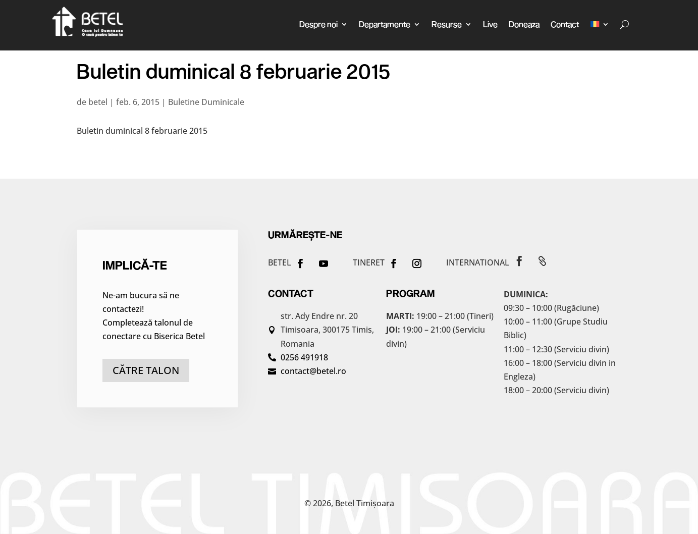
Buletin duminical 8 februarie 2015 (142, 130)
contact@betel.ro (313, 371)
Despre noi (318, 24)
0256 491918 (304, 357)
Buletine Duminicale (206, 102)
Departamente (384, 24)
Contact (565, 24)
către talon (146, 370)
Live (490, 24)
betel (98, 102)
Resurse (447, 24)
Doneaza (524, 24)
